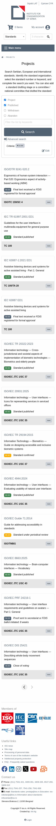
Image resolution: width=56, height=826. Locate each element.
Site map (8, 749)
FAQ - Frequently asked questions (19, 762)
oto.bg (33, 811)
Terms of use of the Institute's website (21, 755)
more (48, 202)
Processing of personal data (16, 752)
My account (41, 27)
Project (9, 100)
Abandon (10, 116)
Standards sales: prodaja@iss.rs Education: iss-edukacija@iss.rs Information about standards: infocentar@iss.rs (27, 794)
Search (28, 132)
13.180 (20, 145)
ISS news (8, 746)
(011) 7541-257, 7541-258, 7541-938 (24, 788)
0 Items (15, 27)
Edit (45, 150)
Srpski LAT (32, 3)
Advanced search (15, 139)
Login (29, 820)
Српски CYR (47, 3)
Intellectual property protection (17, 759)
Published (11, 105)
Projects (10, 57)
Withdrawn (11, 110)
